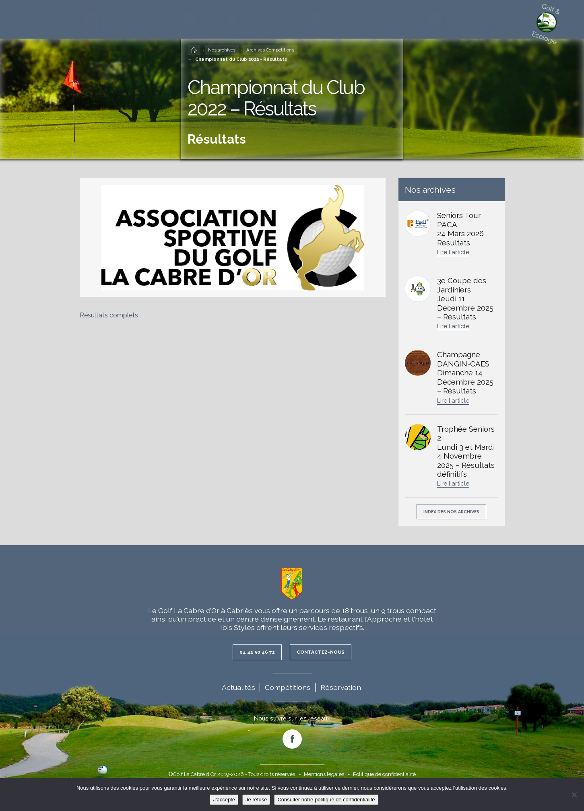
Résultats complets (109, 315)
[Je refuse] (574, 794)
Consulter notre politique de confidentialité (326, 800)
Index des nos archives (451, 512)
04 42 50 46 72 (254, 653)
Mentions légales (324, 776)
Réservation (340, 689)
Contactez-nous (323, 653)
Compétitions (287, 689)
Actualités (238, 689)
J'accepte (224, 800)
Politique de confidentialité (384, 776)
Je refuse (256, 800)
